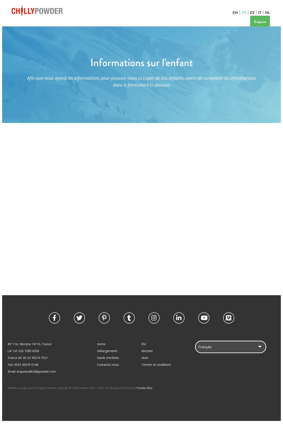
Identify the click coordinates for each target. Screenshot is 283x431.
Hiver (144, 366)
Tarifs (155, 26)
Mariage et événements (126, 26)
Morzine (147, 359)
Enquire (261, 21)
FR (245, 12)
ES (253, 12)
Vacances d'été (58, 26)
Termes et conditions (156, 373)
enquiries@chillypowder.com (36, 379)
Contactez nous (179, 26)
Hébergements (107, 359)
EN (236, 12)
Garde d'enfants (88, 26)
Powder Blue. (145, 396)
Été (143, 352)
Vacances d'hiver (26, 26)
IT (260, 12)
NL (268, 12)
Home (101, 352)
